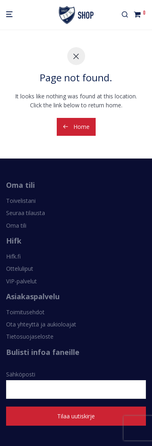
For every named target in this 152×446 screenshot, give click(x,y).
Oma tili (16, 225)
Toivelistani (21, 201)
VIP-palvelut (21, 281)
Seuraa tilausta (25, 213)
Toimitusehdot (25, 312)
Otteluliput (19, 268)
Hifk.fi (13, 256)
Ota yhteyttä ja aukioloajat (41, 324)
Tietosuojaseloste (30, 336)
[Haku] (127, 15)
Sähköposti (76, 384)
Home (76, 127)
